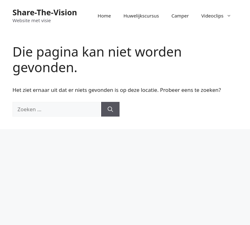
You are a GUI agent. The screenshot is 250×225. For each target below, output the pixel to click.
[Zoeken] (110, 109)
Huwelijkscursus (141, 15)
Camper (180, 15)
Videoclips (219, 15)
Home (104, 15)
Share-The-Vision (44, 12)
